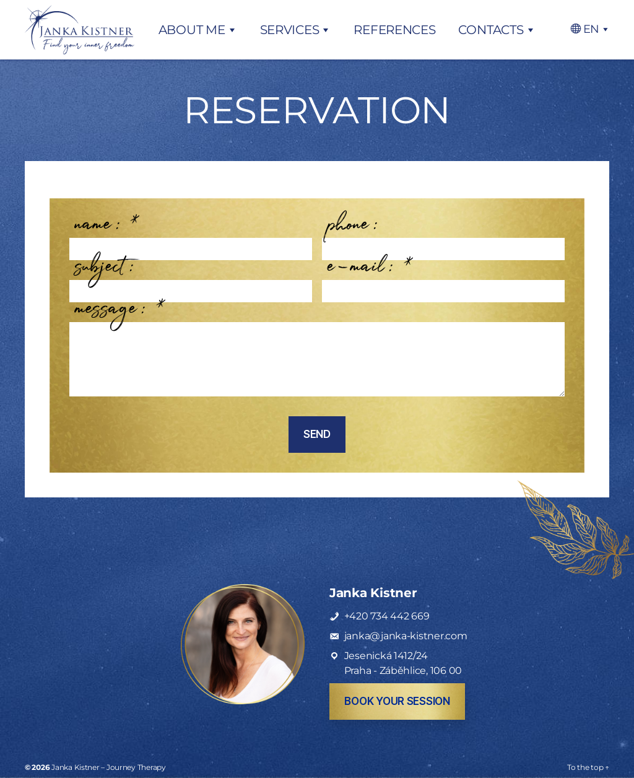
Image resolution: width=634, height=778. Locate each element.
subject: (105, 272)
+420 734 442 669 (387, 616)
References (394, 29)
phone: (353, 230)
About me (191, 29)
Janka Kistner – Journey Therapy (108, 767)
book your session (396, 701)
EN (591, 29)
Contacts (491, 29)
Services (289, 29)
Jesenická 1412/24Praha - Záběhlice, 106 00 (403, 663)
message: (119, 314)
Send (317, 434)
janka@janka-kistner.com (405, 636)
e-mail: (370, 272)
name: (107, 230)
